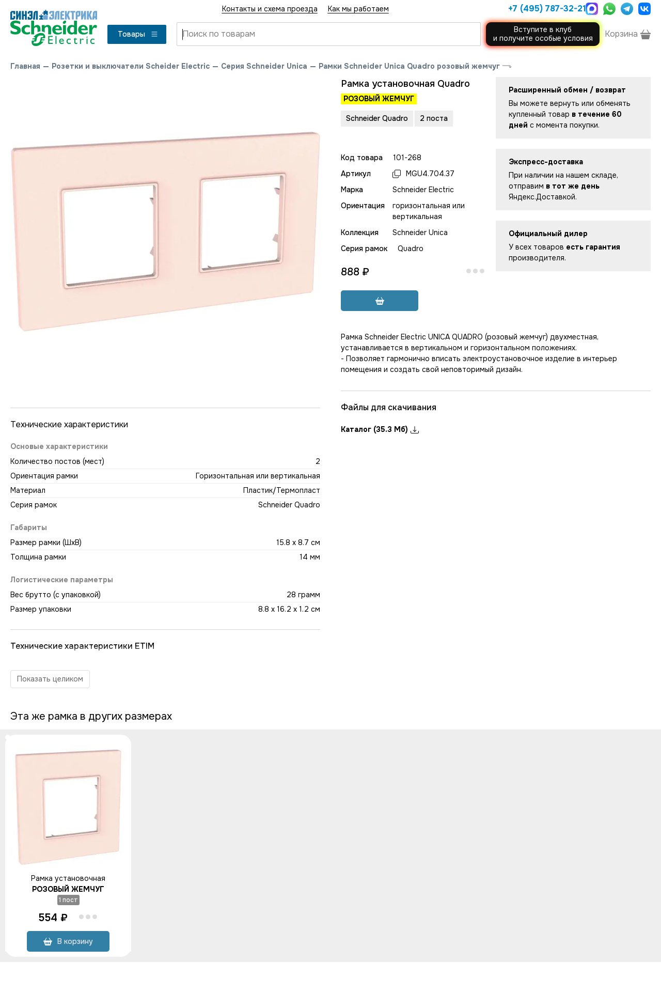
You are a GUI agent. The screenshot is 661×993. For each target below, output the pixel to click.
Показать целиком (50, 679)
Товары (138, 34)
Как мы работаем (358, 8)
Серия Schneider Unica (264, 66)
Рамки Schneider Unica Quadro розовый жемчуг (409, 66)
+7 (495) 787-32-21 (544, 8)
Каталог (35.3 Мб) (380, 429)
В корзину (68, 941)
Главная (25, 66)
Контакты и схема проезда (270, 8)
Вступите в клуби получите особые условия (543, 34)
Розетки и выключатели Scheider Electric (131, 66)
